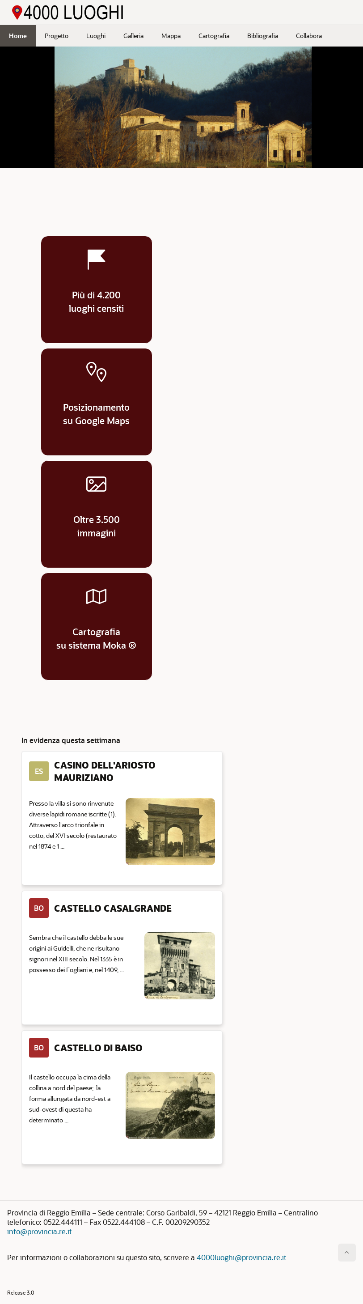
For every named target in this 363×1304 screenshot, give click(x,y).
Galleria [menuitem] (133, 35)
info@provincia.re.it (39, 1231)
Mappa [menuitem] (171, 35)
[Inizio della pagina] (347, 1253)
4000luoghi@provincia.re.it (241, 1257)
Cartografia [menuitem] (213, 35)
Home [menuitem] (18, 35)
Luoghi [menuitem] (96, 35)
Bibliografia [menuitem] (262, 35)
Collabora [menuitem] (309, 35)
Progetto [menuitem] (56, 35)
